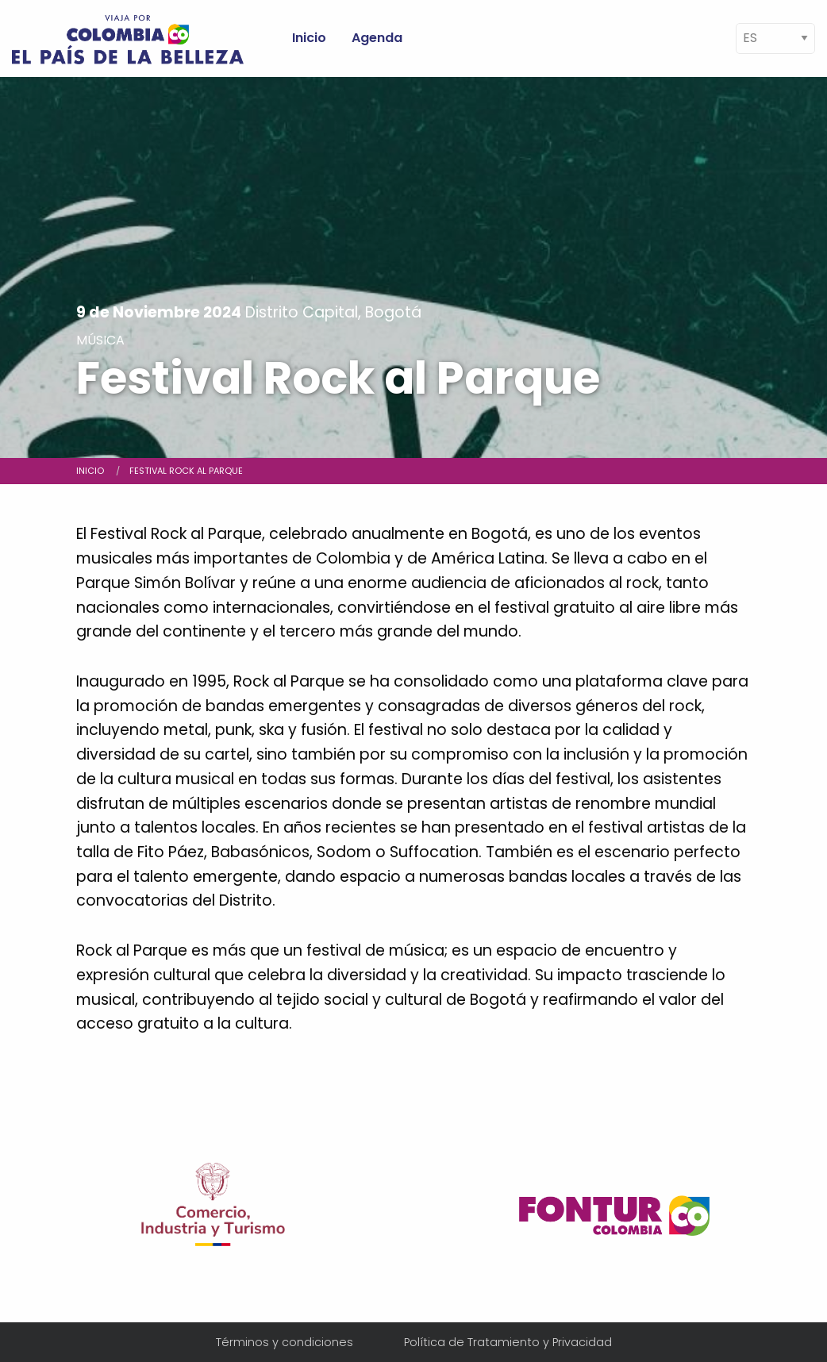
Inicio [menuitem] (309, 38)
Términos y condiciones (284, 1342)
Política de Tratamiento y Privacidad (508, 1342)
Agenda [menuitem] (377, 38)
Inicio (90, 470)
